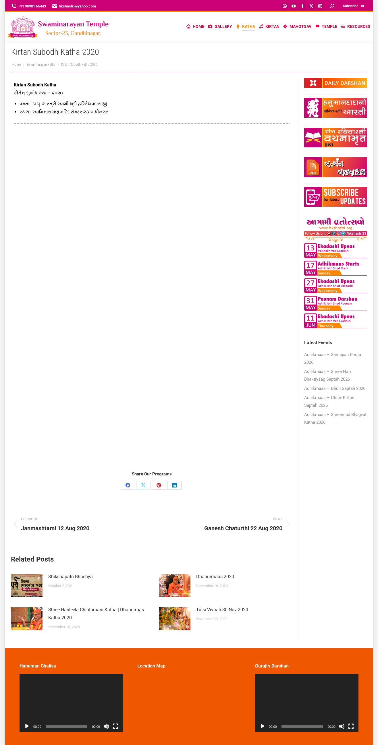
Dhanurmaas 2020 (215, 576)
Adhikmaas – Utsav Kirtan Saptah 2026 (329, 401)
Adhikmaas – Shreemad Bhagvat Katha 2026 (335, 418)
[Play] (27, 726)
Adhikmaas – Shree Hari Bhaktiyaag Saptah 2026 (327, 375)
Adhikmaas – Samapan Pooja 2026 (332, 358)
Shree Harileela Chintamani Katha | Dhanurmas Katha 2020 (96, 613)
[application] (71, 703)
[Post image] (27, 585)
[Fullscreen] (115, 726)
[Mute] (106, 726)
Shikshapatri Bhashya (70, 576)
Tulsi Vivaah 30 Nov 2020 (222, 609)
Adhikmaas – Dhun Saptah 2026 (334, 388)
